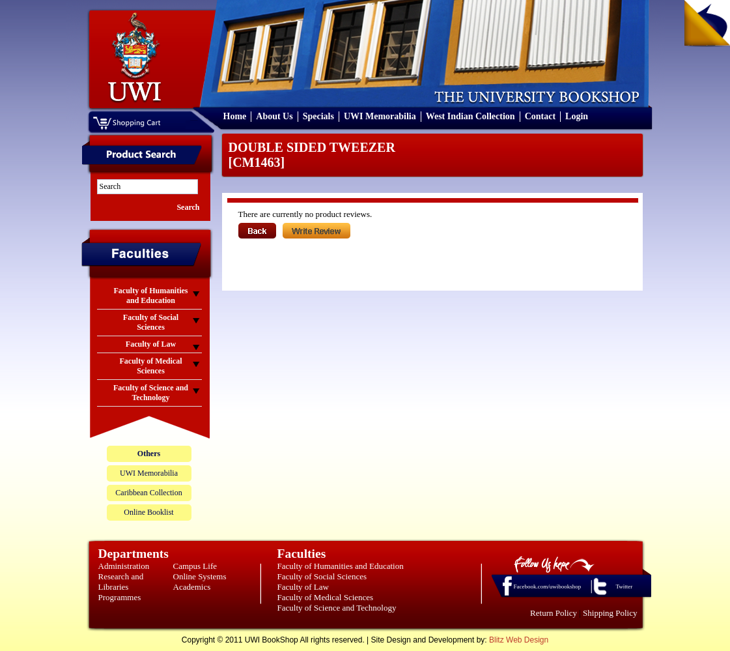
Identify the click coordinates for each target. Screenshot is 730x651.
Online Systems (200, 576)
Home (235, 116)
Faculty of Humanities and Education (340, 566)
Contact (540, 116)
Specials (318, 116)
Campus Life (195, 566)
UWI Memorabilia (380, 116)
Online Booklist (148, 512)
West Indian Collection (470, 116)
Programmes (119, 597)
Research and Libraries (121, 581)
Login (576, 116)
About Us (274, 116)
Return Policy (553, 613)
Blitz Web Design (518, 639)
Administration (124, 566)
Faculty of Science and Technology (337, 608)
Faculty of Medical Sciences (325, 597)
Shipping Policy (610, 613)
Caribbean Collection (148, 492)
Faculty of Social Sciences (322, 576)
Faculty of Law (303, 587)
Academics (192, 587)
